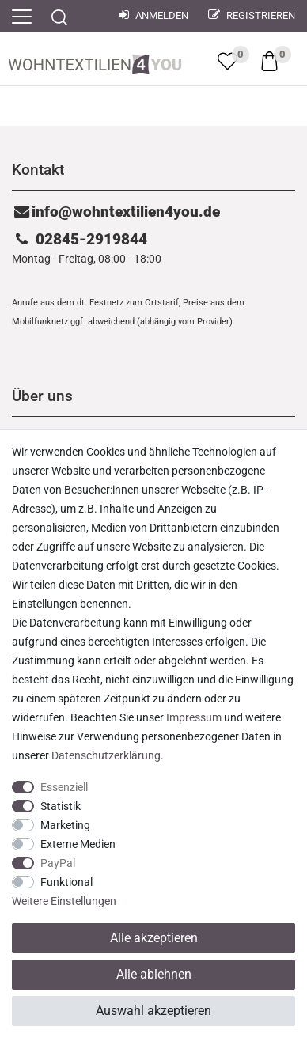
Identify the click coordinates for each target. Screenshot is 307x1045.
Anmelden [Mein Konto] (153, 15)
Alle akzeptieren (154, 937)
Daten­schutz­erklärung (106, 755)
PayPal (57, 863)
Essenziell (64, 787)
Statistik (60, 806)
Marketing (65, 825)
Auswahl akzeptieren (153, 1010)
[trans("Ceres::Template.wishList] (227, 61)
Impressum (194, 717)
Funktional (66, 882)
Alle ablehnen (153, 974)
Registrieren (251, 15)
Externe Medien (78, 844)
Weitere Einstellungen (64, 901)
